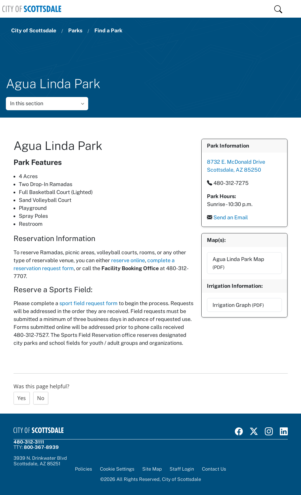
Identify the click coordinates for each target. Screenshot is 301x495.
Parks (75, 30)
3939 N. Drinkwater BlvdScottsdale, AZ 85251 (40, 460)
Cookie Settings (117, 469)
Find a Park (108, 30)
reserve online (128, 260)
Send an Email (230, 217)
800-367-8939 (41, 447)
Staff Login (182, 469)
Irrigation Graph (238, 305)
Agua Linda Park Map (238, 263)
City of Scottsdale (33, 30)
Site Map (152, 469)
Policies (83, 469)
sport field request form (88, 303)
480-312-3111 (29, 442)
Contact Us (214, 469)
